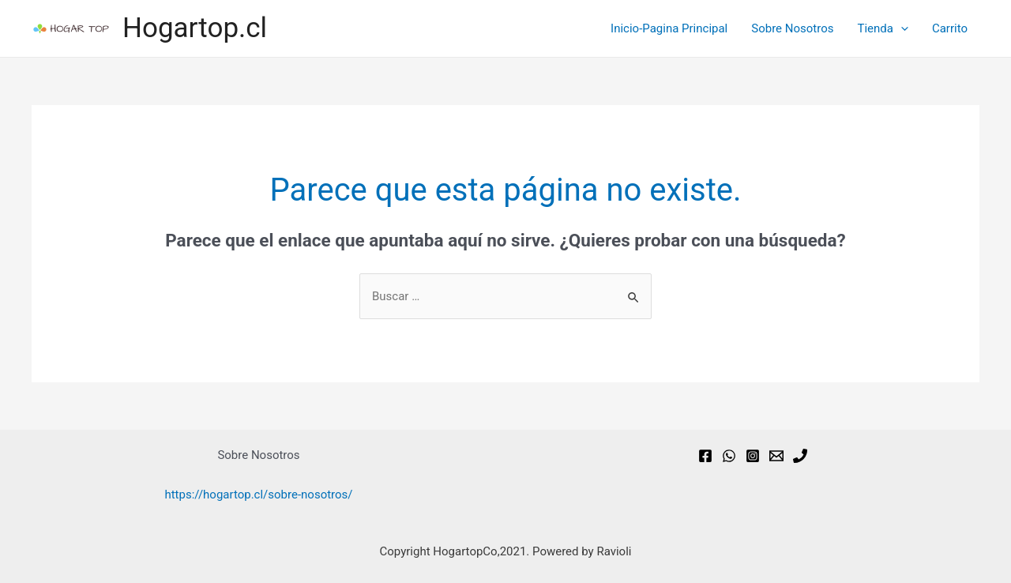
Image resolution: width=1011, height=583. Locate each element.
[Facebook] (705, 456)
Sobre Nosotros (792, 28)
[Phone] (800, 456)
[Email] (776, 456)
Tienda (882, 28)
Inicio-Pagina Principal (669, 28)
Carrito (950, 28)
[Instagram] (753, 456)
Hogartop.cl (194, 28)
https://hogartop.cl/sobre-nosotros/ (258, 494)
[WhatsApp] (729, 456)
